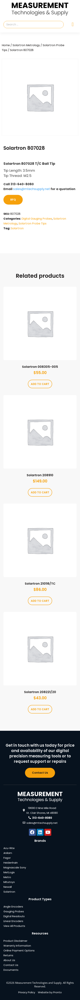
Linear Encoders (13, 921)
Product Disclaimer (15, 941)
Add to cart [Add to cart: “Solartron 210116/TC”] (40, 601)
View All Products (14, 926)
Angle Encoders (13, 906)
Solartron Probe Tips (32, 223)
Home (6, 45)
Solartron (17, 228)
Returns (8, 955)
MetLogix (9, 872)
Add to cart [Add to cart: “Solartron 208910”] (40, 492)
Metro (7, 877)
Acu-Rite (9, 848)
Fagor (7, 858)
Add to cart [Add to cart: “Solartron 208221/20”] (40, 709)
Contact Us (10, 965)
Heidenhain (10, 862)
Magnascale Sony (14, 867)
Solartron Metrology (26, 45)
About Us (9, 960)
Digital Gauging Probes (37, 219)
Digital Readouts (14, 916)
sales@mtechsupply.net (31, 189)
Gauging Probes (13, 911)
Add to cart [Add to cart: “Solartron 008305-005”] (40, 384)
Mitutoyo (9, 882)
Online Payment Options (19, 950)
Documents (10, 970)
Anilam (7, 853)
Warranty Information (17, 945)
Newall (7, 887)
